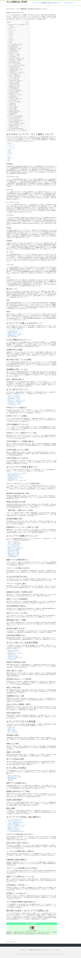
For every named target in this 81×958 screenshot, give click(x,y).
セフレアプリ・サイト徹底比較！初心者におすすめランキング (46, 2)
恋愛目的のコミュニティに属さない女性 (17, 72)
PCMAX (9, 143)
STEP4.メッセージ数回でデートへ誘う (17, 58)
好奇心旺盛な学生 (13, 100)
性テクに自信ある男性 (14, 107)
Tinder (11, 32)
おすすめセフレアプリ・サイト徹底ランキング (18, 24)
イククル (11, 31)
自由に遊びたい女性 (13, 93)
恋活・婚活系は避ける (14, 51)
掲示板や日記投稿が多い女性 (15, 66)
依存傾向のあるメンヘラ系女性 (15, 94)
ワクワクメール (13, 27)
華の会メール (13, 39)
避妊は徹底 (12, 114)
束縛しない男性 (13, 104)
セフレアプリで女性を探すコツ (14, 63)
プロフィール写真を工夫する (15, 76)
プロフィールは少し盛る (14, 79)
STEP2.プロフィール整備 (14, 55)
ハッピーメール (13, 30)
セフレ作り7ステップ (12, 52)
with (11, 41)
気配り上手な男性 (12, 730)
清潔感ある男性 (13, 103)
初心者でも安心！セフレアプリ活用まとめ (18, 130)
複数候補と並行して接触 (14, 86)
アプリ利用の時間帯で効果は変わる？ (17, 128)
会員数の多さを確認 (12, 332)
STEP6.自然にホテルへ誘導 (14, 403)
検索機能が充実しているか (15, 49)
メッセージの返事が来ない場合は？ (16, 120)
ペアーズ (10, 155)
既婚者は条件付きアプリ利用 (15, 111)
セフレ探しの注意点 (12, 108)
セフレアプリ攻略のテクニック (14, 73)
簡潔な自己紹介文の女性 (14, 68)
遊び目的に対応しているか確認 (15, 48)
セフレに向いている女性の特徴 (14, 90)
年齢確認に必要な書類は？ (15, 121)
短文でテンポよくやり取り (15, 84)
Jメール (11, 28)
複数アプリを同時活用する (15, 75)
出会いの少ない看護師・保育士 (15, 98)
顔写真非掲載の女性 (13, 70)
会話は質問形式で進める (14, 83)
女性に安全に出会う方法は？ (15, 118)
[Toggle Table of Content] (26, 22)
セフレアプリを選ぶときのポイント (15, 44)
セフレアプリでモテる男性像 (14, 101)
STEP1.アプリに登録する (13, 395)
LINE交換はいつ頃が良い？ (15, 125)
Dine (11, 42)
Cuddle (11, 34)
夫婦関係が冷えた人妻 (14, 97)
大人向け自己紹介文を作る (15, 77)
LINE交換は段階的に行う (13, 556)
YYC (11, 38)
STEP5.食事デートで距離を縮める (16, 59)
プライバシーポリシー (68, 2)
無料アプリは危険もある (14, 110)
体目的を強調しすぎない (15, 87)
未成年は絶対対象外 (13, 113)
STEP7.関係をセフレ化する (15, 62)
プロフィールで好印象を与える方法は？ (17, 825)
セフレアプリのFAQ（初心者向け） (15, 115)
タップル (11, 35)
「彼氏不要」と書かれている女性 (16, 69)
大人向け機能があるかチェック (15, 45)
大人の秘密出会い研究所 (16, 2)
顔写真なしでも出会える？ (15, 127)
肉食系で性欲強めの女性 (13, 650)
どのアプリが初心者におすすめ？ (16, 117)
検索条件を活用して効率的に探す (16, 80)
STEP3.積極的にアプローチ (15, 56)
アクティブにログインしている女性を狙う (17, 65)
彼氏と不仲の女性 (13, 96)
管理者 (22, 12)
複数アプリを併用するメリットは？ (16, 124)
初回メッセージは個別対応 (14, 549)
